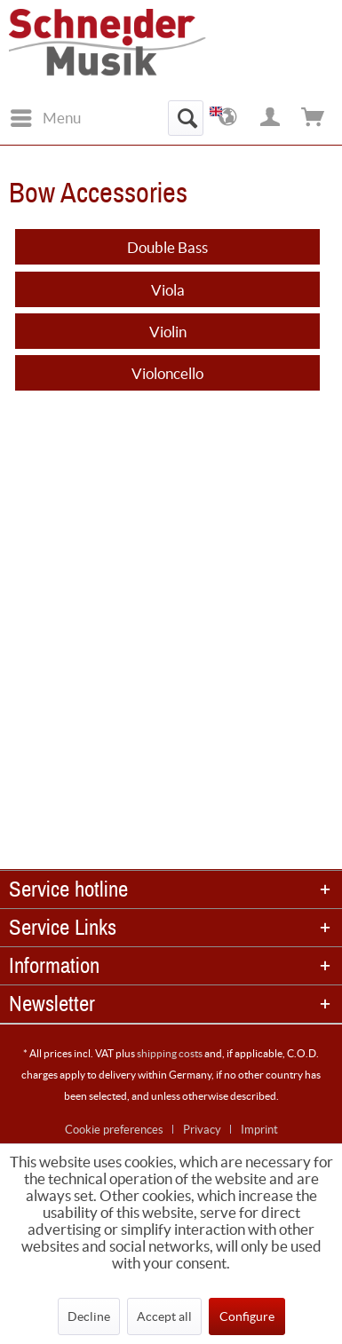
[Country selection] (228, 118)
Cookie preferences (114, 1129)
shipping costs (170, 1053)
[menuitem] (45, 118)
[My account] (271, 118)
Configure (246, 1316)
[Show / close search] (185, 118)
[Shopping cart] (313, 118)
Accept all (164, 1316)
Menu (46, 115)
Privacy (202, 1129)
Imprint (259, 1129)
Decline (89, 1316)
